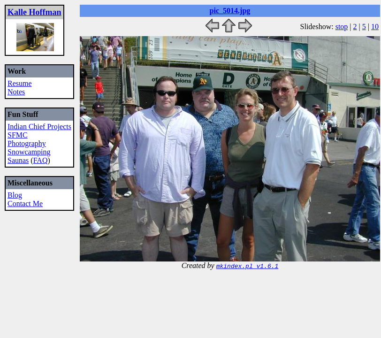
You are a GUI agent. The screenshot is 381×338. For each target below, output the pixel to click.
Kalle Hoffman (34, 12)
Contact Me (25, 203)
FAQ (40, 160)
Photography (27, 143)
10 (375, 27)
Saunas (18, 160)
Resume (20, 83)
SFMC (18, 135)
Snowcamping (29, 152)
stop (341, 27)
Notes (16, 92)
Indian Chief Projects (39, 127)
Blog (15, 195)
